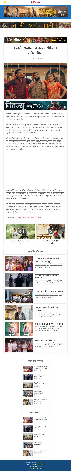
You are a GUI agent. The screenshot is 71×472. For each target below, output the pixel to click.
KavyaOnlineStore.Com (35, 469)
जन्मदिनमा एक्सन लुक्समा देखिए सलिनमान (47, 276)
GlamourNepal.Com (39, 466)
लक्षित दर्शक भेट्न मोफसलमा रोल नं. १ (49, 291)
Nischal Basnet (21, 217)
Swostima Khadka (34, 217)
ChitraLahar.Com (40, 464)
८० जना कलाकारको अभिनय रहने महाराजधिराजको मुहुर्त (47, 260)
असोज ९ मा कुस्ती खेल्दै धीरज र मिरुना (47, 325)
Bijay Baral (11, 217)
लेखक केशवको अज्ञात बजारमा (39, 385)
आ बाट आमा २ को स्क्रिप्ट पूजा (46, 340)
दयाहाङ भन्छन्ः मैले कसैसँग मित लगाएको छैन (47, 309)
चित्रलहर (40, 58)
